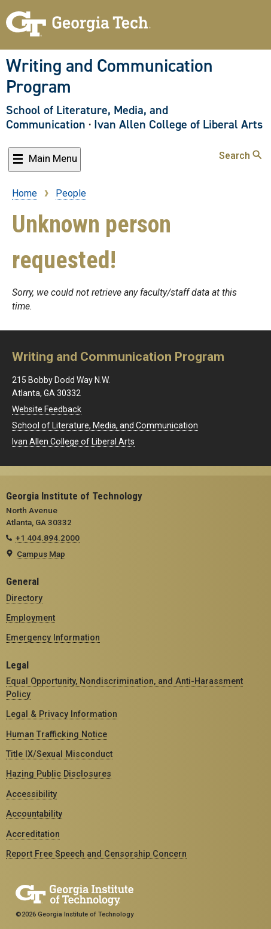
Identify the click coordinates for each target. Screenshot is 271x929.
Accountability (34, 813)
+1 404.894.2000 (48, 537)
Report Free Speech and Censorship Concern (96, 854)
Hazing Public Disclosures (58, 773)
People (71, 193)
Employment (30, 618)
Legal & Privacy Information (61, 714)
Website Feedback (46, 409)
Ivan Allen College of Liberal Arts (178, 124)
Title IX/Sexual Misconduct (59, 754)
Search (240, 155)
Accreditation (33, 834)
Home (24, 193)
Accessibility (31, 794)
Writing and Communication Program (109, 76)
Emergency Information (53, 637)
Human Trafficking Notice (56, 734)
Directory (24, 598)
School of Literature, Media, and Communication (87, 117)
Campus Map (41, 554)
